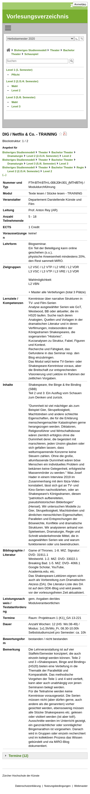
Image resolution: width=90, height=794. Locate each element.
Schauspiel (31, 54)
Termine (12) (18, 756)
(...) (4, 174)
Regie (80, 167)
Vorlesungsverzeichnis (37, 16)
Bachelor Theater (62, 152)
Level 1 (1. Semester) (19, 69)
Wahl (14, 86)
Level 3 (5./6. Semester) (20, 97)
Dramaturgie (15, 155)
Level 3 (15, 106)
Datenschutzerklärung (28, 785)
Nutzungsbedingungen (57, 785)
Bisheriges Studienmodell (30, 50)
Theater (55, 50)
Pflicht (15, 74)
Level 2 (15, 90)
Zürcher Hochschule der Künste (20, 775)
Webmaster (81, 785)
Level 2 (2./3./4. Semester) (22, 81)
